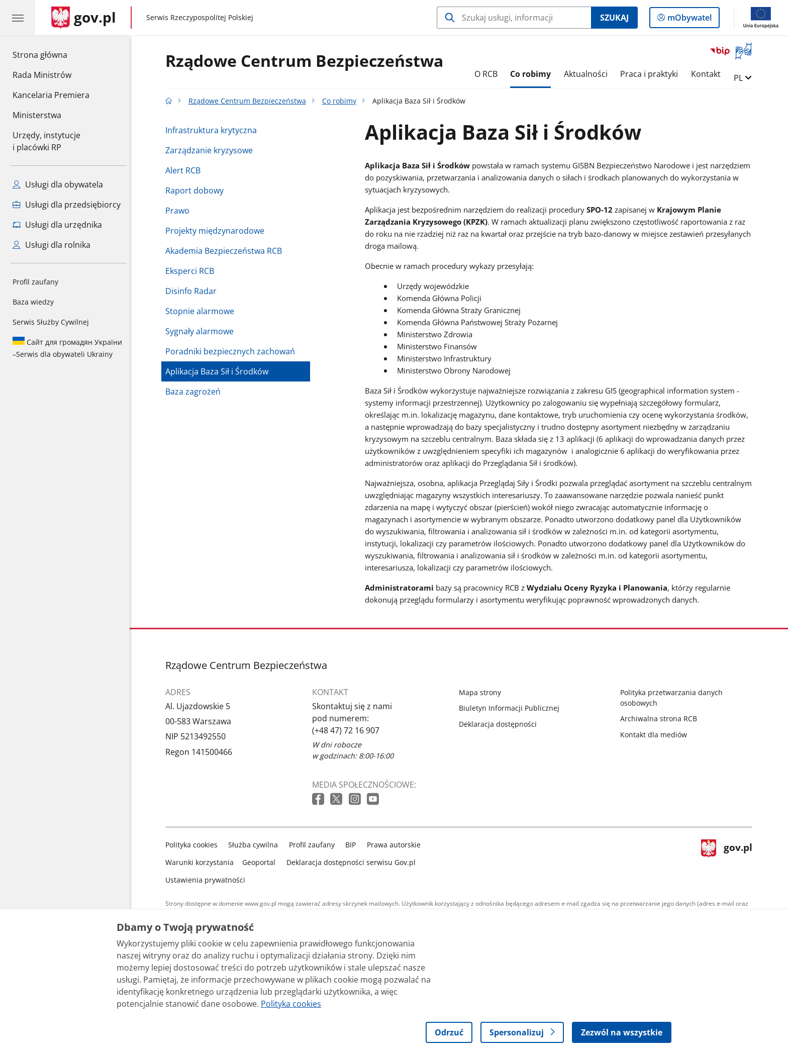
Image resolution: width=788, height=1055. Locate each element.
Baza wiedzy (33, 302)
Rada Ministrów (42, 74)
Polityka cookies (194, 844)
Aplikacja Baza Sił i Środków (219, 371)
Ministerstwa (37, 115)
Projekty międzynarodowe (217, 230)
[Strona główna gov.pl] (83, 18)
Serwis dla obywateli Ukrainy (67, 348)
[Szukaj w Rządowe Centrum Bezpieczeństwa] (514, 18)
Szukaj (614, 17)
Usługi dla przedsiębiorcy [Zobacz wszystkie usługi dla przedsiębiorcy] (67, 204)
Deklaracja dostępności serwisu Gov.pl (353, 862)
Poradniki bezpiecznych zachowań (233, 351)
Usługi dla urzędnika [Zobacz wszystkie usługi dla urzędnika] (57, 224)
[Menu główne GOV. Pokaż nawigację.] (17, 17)
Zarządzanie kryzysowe (211, 150)
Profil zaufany (35, 281)
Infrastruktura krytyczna (213, 130)
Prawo (180, 210)
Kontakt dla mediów (656, 734)
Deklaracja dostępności (500, 724)
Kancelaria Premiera (51, 95)
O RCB (488, 73)
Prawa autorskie (396, 844)
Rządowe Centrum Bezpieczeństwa (307, 61)
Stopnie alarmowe (202, 311)
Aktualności (588, 73)
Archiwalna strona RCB (661, 718)
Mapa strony (482, 692)
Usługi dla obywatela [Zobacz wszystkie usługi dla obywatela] (58, 184)
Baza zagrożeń (195, 391)
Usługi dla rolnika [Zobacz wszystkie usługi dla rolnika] (51, 244)
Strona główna (51, 54)
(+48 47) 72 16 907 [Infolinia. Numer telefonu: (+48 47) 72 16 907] (348, 730)
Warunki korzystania (202, 862)
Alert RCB (185, 170)
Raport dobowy (197, 190)
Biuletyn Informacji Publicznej (511, 708)
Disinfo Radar (193, 291)
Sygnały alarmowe (202, 331)
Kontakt (708, 73)
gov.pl (729, 860)
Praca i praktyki (652, 73)
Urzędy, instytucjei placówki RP (46, 141)
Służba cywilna (256, 844)
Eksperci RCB (192, 270)
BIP (353, 844)
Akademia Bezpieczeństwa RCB (226, 250)
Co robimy (533, 73)
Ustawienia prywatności (208, 880)
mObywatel (688, 19)
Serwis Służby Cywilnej (51, 322)
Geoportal (261, 862)
